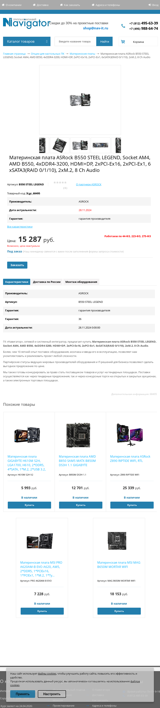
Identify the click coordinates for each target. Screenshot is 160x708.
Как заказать (72, 5)
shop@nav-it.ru (95, 28)
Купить (29, 505)
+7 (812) (143, 23)
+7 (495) (143, 29)
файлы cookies (47, 673)
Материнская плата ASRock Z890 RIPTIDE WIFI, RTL (130, 458)
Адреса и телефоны (108, 5)
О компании (13, 5)
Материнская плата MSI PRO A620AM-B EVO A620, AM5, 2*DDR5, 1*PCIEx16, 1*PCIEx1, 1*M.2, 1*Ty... (41, 568)
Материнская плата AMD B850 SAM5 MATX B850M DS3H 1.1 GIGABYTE (77, 460)
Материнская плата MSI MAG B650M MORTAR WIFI (118, 564)
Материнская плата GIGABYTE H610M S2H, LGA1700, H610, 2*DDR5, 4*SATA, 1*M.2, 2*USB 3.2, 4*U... (27, 463)
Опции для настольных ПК (47, 53)
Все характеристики (19, 226)
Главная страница (14, 53)
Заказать (17, 265)
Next (118, 145)
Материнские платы (82, 53)
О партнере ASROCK (88, 184)
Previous (41, 145)
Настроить (51, 694)
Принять (23, 694)
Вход (155, 5)
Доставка (42, 5)
